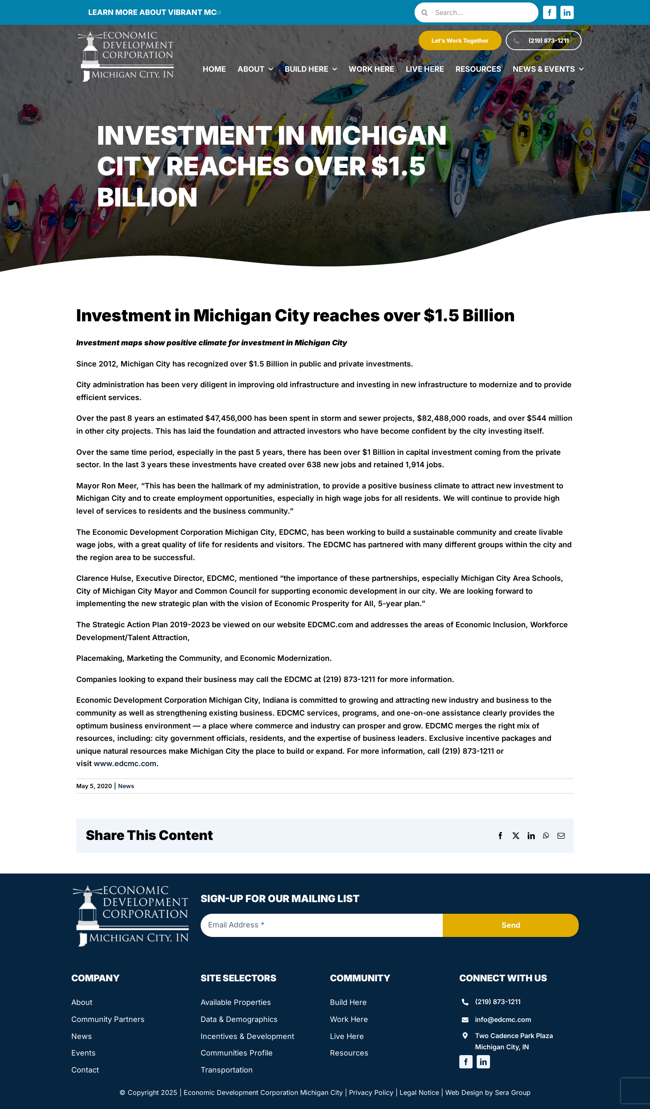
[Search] (424, 12)
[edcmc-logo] (126, 33)
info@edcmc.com (503, 1019)
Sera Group (513, 1092)
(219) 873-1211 (498, 1001)
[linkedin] (567, 12)
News (126, 785)
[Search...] (476, 12)
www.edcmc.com (125, 763)
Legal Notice (419, 1092)
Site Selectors (238, 978)
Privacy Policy (371, 1092)
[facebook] (549, 12)
